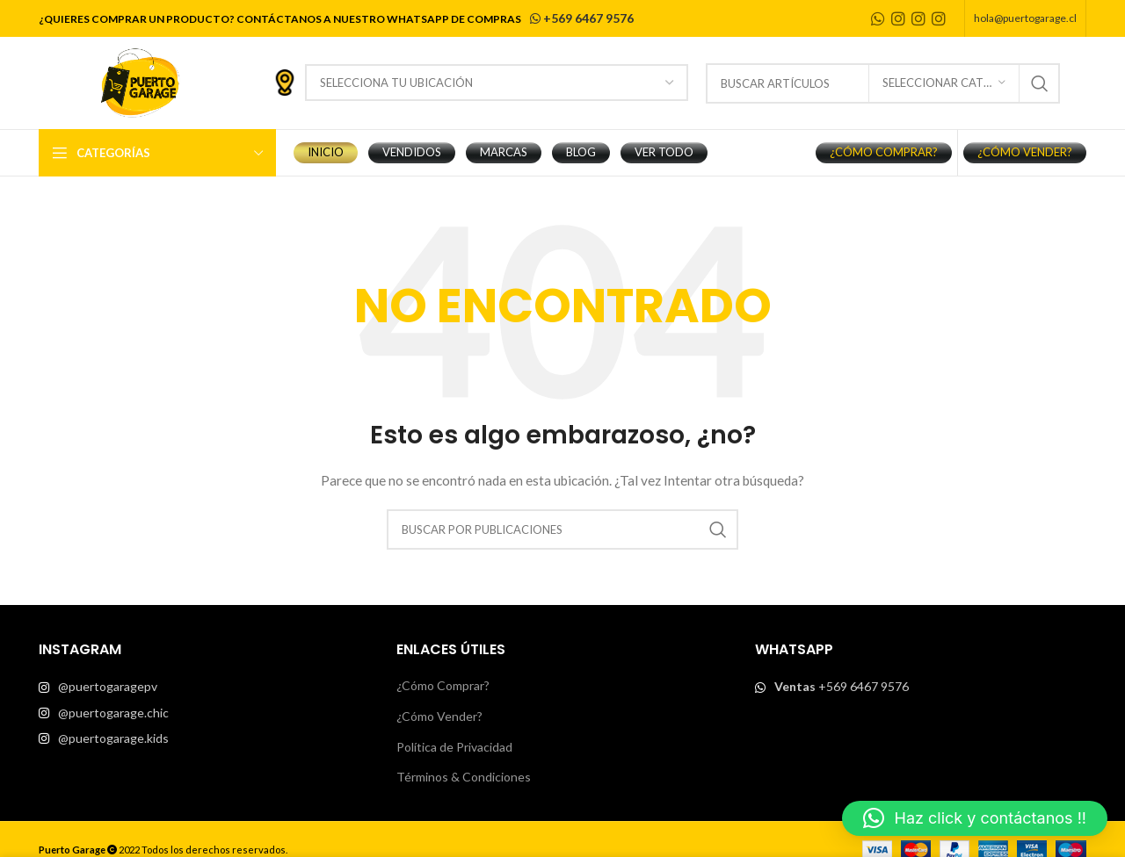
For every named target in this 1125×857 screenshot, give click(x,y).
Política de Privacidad (454, 746)
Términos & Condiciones (463, 776)
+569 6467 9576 (580, 18)
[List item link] (204, 686)
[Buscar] (562, 529)
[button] (974, 818)
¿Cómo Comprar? (443, 685)
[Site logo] (139, 81)
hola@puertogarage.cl (1025, 18)
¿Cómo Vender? (439, 716)
